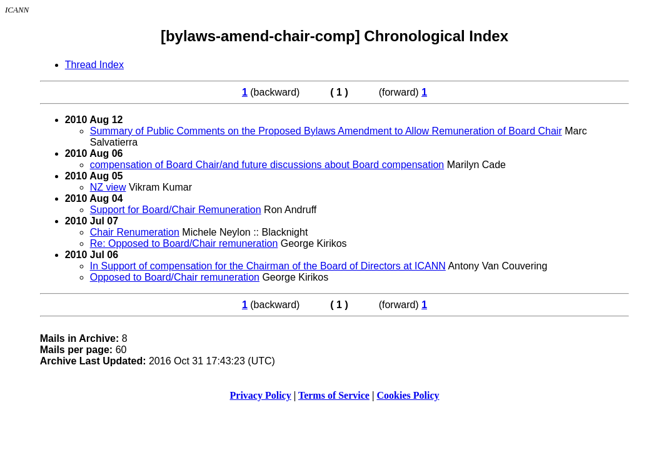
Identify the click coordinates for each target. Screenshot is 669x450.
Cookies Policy (408, 395)
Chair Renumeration (134, 232)
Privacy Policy (260, 395)
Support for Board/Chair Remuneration (175, 209)
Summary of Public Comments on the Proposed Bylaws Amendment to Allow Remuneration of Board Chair (326, 131)
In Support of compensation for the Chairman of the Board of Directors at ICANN (268, 266)
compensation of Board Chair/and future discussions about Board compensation (267, 164)
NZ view (108, 187)
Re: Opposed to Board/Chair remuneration (184, 243)
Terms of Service (334, 395)
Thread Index (94, 64)
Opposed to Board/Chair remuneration (174, 277)
